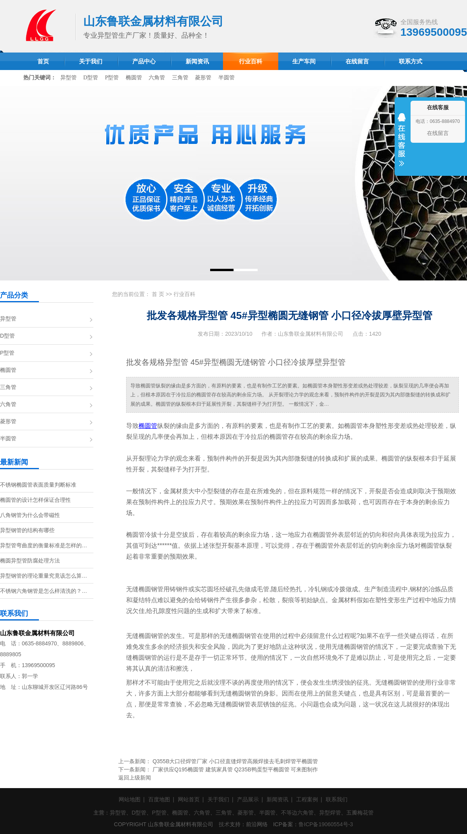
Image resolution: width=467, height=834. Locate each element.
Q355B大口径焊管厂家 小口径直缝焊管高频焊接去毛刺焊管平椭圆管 (235, 761)
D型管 (90, 78)
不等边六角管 (297, 812)
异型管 (68, 78)
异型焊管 (330, 812)
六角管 (157, 78)
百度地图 (159, 799)
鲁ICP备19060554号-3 (325, 824)
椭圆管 (134, 78)
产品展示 (248, 799)
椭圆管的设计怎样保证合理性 (35, 500)
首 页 (158, 294)
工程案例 (307, 799)
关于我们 (218, 799)
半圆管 (226, 78)
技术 (224, 824)
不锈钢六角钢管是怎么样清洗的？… (43, 591)
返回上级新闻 (134, 777)
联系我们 (337, 799)
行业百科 (184, 294)
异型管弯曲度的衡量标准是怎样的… (43, 545)
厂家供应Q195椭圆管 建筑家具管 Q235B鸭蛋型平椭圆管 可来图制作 (235, 769)
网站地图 (129, 799)
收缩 (402, 144)
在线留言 (438, 133)
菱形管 (203, 78)
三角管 (180, 78)
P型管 (112, 78)
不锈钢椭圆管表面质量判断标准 (38, 485)
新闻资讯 (277, 799)
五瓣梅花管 (360, 812)
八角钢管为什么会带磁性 (30, 515)
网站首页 (189, 799)
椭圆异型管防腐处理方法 (30, 560)
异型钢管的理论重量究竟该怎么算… (43, 576)
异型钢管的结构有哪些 (27, 530)
